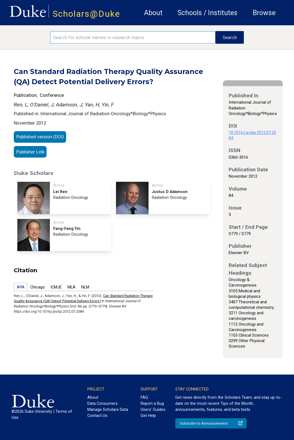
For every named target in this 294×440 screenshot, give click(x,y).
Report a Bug (152, 403)
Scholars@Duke (86, 14)
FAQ (144, 397)
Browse (264, 13)
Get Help (148, 415)
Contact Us (97, 415)
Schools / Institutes (207, 13)
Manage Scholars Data (107, 409)
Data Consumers (102, 403)
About (153, 13)
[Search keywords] (132, 37)
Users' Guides (153, 409)
